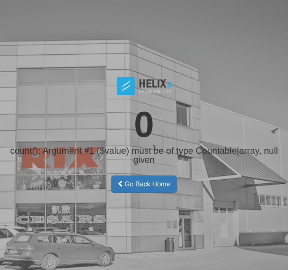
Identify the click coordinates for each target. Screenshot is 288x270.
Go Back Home (144, 184)
